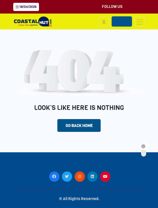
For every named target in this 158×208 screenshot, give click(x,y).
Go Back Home (79, 125)
